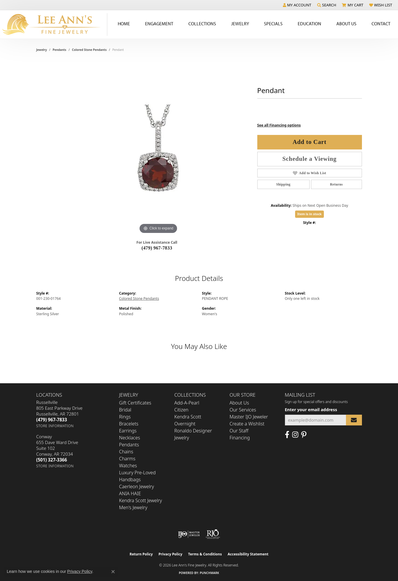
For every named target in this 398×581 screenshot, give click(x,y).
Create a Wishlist (247, 423)
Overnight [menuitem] (185, 423)
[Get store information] (55, 425)
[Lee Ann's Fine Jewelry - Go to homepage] (53, 24)
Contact (381, 23)
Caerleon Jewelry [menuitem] (136, 486)
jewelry (41, 50)
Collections (202, 23)
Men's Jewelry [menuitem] (133, 507)
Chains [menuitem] (126, 451)
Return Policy (141, 554)
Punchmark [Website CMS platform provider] (209, 573)
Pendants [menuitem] (129, 444)
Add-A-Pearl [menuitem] (186, 403)
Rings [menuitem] (125, 417)
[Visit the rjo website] (213, 534)
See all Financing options (279, 125)
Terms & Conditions (205, 554)
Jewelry (240, 23)
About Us (346, 23)
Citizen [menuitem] (181, 410)
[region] (158, 148)
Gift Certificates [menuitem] (135, 403)
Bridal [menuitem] (125, 410)
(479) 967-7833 (157, 247)
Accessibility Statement (248, 554)
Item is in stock (309, 214)
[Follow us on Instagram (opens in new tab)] (295, 434)
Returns (336, 184)
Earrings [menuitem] (128, 430)
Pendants (59, 50)
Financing (240, 437)
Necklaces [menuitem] (129, 437)
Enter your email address (311, 409)
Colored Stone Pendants (89, 50)
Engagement (159, 23)
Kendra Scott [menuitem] (187, 417)
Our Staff (239, 430)
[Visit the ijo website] (189, 534)
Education (309, 23)
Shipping (283, 184)
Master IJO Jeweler (249, 417)
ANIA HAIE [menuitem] (130, 493)
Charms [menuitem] (127, 458)
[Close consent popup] (113, 571)
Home (124, 23)
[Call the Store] (51, 420)
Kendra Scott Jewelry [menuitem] (140, 500)
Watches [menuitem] (128, 465)
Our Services (243, 410)
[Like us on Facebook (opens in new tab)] (287, 434)
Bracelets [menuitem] (129, 423)
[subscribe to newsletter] (354, 420)
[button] (297, 5)
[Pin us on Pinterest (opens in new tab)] (303, 434)
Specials (273, 23)
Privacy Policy (170, 554)
